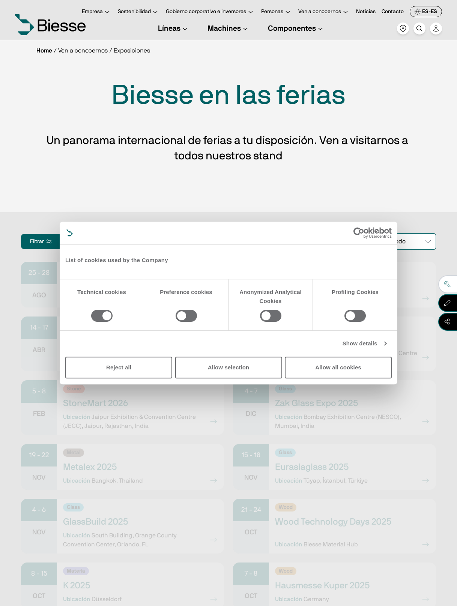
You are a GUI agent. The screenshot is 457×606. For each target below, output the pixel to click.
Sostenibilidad (139, 12)
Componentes (296, 28)
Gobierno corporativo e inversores (210, 12)
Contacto (393, 11)
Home (44, 51)
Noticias (366, 11)
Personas (276, 12)
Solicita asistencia (288, 517)
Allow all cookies (338, 367)
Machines (228, 28)
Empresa (97, 12)
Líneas (173, 28)
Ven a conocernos (324, 12)
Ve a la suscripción (79, 517)
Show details (360, 343)
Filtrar (41, 241)
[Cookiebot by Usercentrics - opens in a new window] (359, 232)
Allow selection (229, 367)
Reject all (118, 367)
